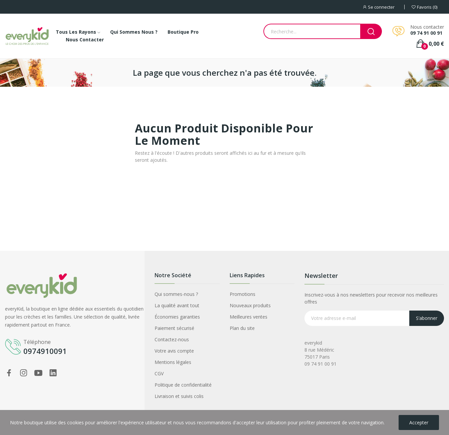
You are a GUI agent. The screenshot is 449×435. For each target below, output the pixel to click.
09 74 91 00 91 (426, 33)
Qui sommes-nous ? (176, 294)
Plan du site (242, 328)
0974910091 (45, 351)
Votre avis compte (174, 351)
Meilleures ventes (248, 317)
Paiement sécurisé (174, 328)
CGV (159, 373)
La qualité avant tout (177, 305)
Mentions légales (173, 362)
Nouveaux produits (250, 305)
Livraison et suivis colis (179, 396)
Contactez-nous (172, 339)
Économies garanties (177, 317)
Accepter (418, 422)
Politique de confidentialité (183, 385)
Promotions (242, 294)
